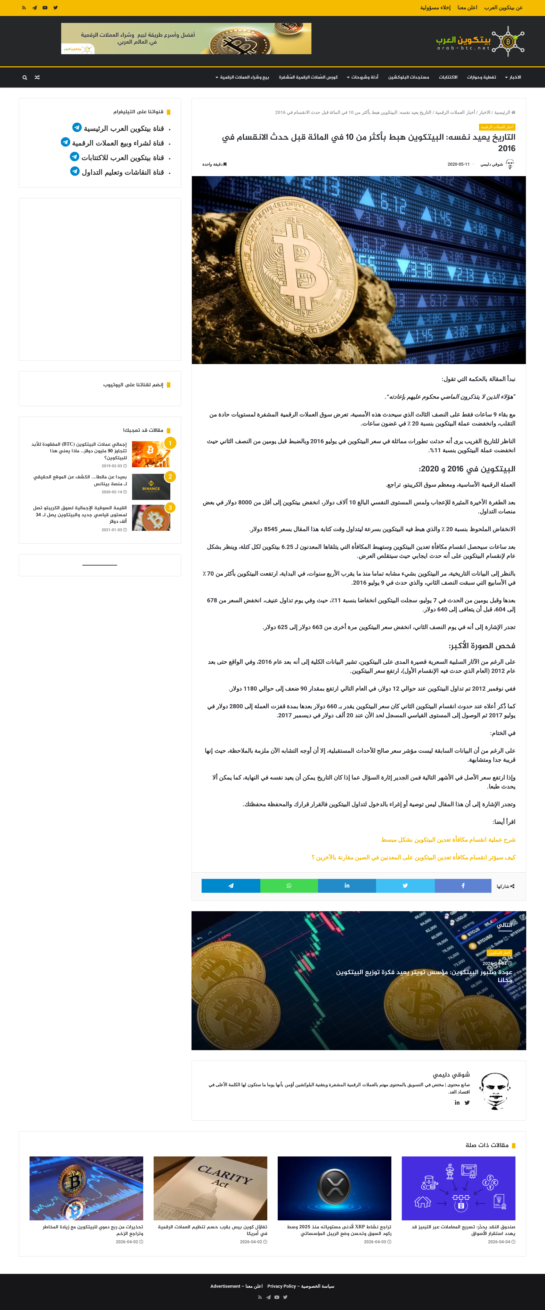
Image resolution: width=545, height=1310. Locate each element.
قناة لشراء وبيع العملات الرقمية (118, 143)
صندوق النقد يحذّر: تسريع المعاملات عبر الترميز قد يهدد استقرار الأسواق (463, 1230)
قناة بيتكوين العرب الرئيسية (124, 128)
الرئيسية (504, 112)
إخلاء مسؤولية (435, 8)
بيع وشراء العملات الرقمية (244, 77)
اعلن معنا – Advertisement (237, 1286)
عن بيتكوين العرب (503, 8)
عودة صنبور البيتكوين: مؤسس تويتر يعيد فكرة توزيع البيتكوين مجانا (424, 976)
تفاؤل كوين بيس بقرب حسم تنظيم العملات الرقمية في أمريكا (212, 1230)
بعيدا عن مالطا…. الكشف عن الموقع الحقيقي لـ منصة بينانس (80, 480)
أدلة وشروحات (364, 77)
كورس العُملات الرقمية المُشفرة (308, 77)
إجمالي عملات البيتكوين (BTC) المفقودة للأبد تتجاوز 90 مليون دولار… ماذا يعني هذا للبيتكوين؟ (79, 451)
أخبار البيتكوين (499, 952)
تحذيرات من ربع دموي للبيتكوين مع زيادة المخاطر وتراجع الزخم (93, 1230)
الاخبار (515, 77)
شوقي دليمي (491, 164)
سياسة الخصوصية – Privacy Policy (301, 1286)
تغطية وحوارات (481, 77)
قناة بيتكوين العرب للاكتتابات (121, 158)
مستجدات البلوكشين (408, 77)
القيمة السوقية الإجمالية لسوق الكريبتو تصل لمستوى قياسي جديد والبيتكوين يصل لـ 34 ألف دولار (80, 515)
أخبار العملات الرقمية (455, 112)
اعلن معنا (467, 8)
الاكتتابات (448, 77)
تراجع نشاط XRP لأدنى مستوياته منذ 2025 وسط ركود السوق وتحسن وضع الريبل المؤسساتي (339, 1230)
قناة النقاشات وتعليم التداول (123, 172)
